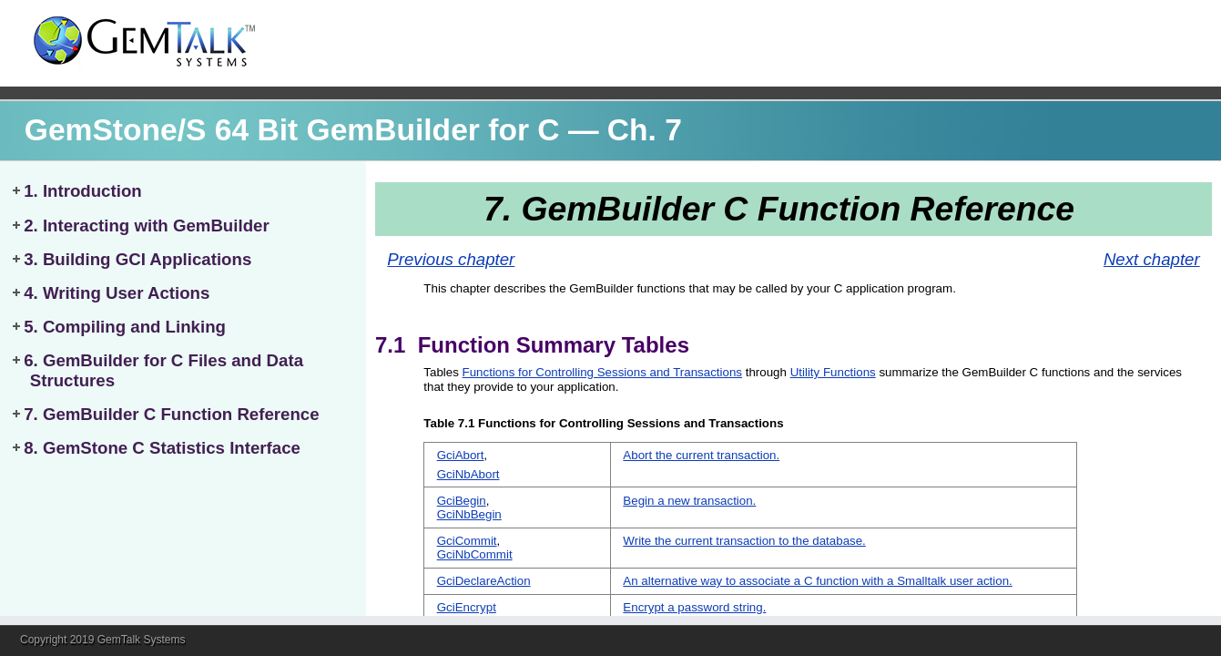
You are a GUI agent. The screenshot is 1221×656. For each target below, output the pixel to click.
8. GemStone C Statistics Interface (162, 447)
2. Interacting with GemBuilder (147, 225)
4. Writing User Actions (116, 292)
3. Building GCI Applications (137, 259)
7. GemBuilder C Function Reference (171, 414)
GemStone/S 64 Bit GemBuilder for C (292, 130)
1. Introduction (83, 190)
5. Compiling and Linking (125, 326)
